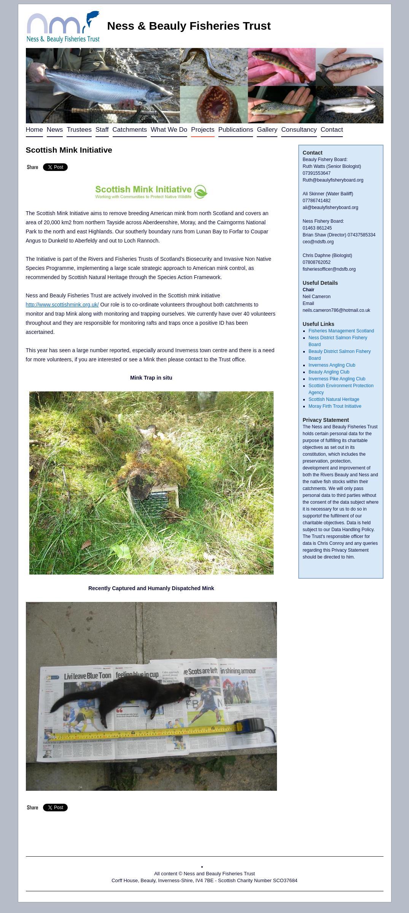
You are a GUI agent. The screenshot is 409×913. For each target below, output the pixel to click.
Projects (202, 129)
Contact (332, 129)
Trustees (79, 129)
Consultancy (299, 129)
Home (34, 129)
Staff (102, 129)
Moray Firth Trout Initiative (335, 406)
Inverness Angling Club (332, 365)
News (55, 129)
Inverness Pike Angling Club (337, 378)
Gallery (267, 129)
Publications (235, 129)
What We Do (169, 129)
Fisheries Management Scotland (341, 331)
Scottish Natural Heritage (334, 399)
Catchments (130, 129)
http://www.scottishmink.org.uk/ (62, 305)
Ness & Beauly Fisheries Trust (189, 25)
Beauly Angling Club (329, 372)
